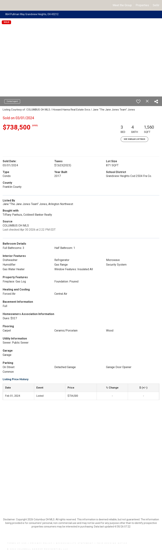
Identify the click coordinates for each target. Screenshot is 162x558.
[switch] (138, 101)
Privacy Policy (41, 543)
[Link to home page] (4, 5)
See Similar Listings (134, 139)
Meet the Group (122, 5)
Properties (142, 5)
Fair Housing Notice (112, 543)
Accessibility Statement (75, 543)
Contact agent (12, 101)
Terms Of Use (17, 543)
